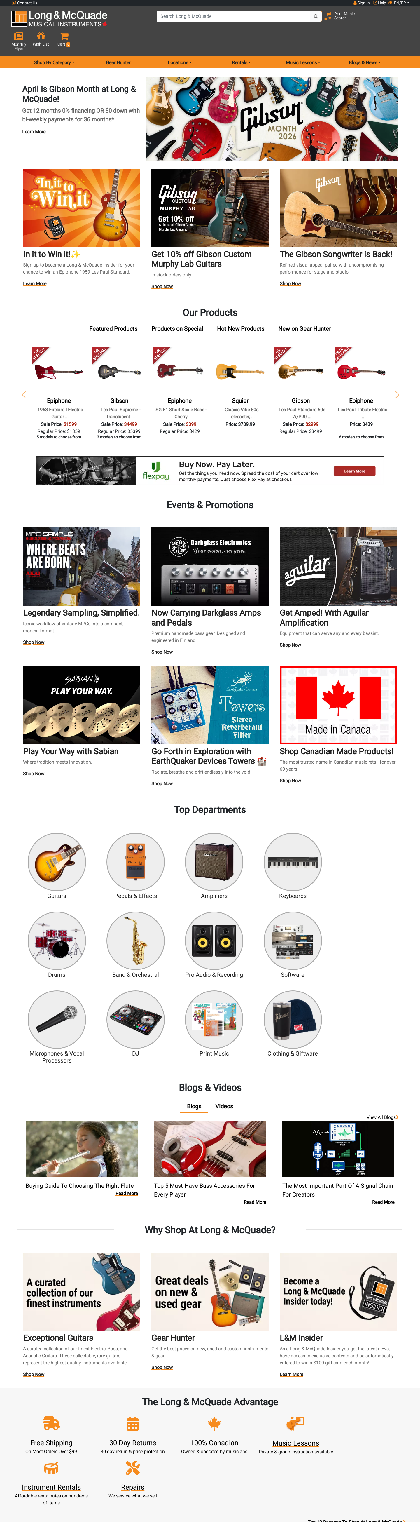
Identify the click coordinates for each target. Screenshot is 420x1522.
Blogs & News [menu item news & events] (363, 42)
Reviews (283, 1448)
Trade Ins (185, 1434)
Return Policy (234, 1469)
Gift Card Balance (137, 1448)
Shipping (185, 1462)
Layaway (185, 1455)
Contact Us (24, 3)
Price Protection (234, 1448)
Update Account (136, 1427)
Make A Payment (136, 1434)
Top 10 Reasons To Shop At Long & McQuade (356, 1369)
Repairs (185, 1427)
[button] (404, 21)
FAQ (283, 1406)
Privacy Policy (234, 1462)
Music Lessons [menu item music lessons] (301, 42)
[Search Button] (301, 20)
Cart (136, 1420)
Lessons (185, 1420)
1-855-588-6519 (33, 1406)
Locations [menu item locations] (178, 42)
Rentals (185, 1413)
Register (136, 1413)
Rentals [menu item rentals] (239, 42)
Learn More (34, 111)
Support (186, 1441)
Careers (283, 1427)
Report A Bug (283, 1455)
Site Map (283, 1434)
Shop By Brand (283, 1441)
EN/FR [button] (397, 3)
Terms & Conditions (234, 1455)
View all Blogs (383, 1011)
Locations (283, 1413)
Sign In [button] (361, 3)
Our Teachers (234, 1476)
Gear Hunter (118, 42)
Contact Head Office (283, 1420)
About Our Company (235, 1413)
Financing (186, 1448)
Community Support (234, 1406)
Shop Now (162, 266)
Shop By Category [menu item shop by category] (52, 42)
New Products (186, 1406)
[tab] (113, 308)
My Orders (136, 1441)
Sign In (137, 1406)
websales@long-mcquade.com (49, 1413)
